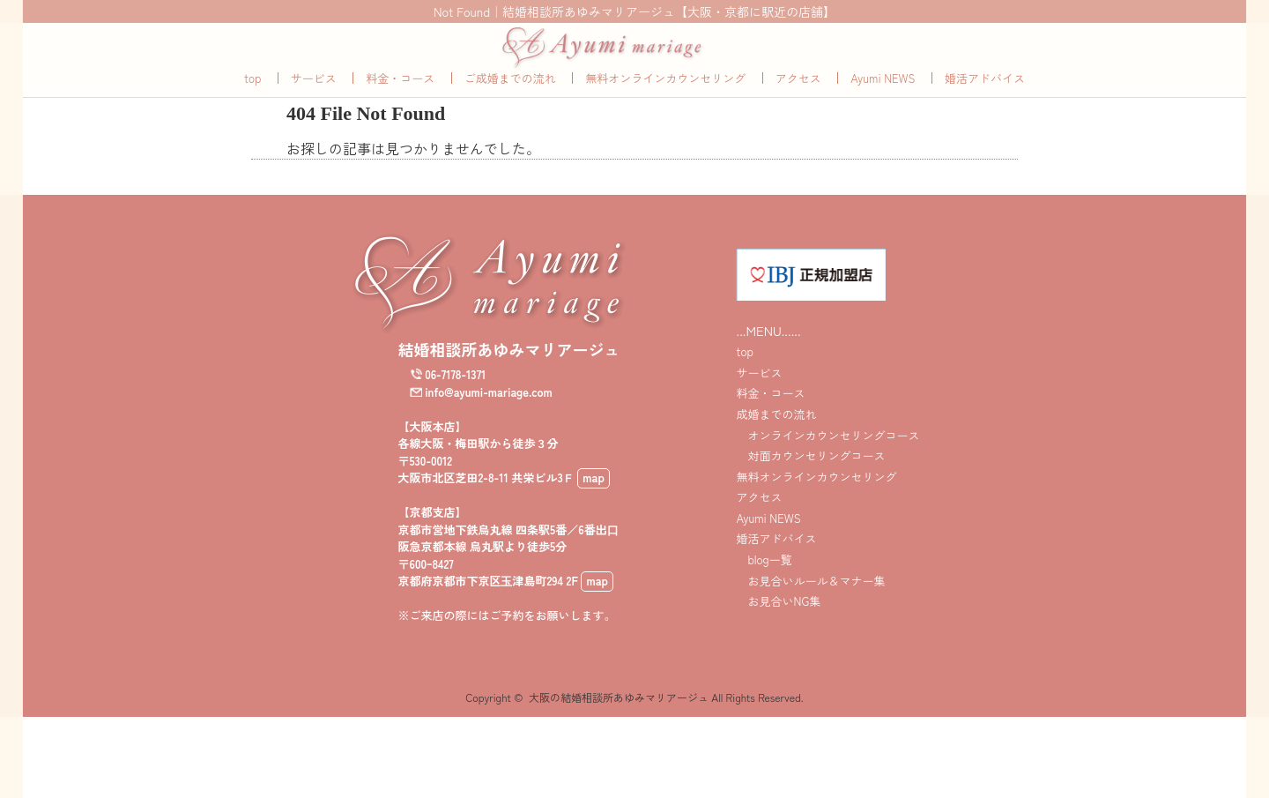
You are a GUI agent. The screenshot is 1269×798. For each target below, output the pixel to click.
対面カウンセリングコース (810, 474)
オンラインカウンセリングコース (827, 454)
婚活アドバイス (985, 97)
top (252, 97)
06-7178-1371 (455, 393)
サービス (314, 97)
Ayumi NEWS (882, 97)
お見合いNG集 (778, 621)
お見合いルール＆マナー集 (810, 600)
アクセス (798, 97)
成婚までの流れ (776, 433)
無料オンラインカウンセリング (665, 97)
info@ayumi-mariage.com (489, 411)
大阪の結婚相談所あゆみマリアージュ (619, 716)
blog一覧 (763, 579)
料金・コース (400, 97)
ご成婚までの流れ (510, 97)
